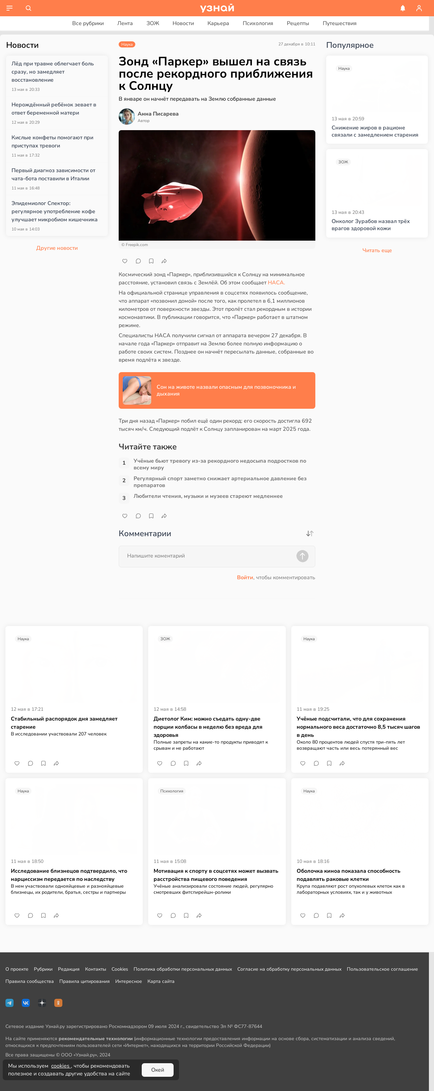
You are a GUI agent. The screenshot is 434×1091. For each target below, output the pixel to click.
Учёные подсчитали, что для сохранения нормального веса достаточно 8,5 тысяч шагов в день (358, 727)
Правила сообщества (29, 981)
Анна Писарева (158, 114)
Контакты (95, 969)
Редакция (69, 969)
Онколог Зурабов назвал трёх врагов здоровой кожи (371, 225)
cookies (61, 1066)
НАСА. (276, 282)
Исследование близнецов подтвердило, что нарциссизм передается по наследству (69, 875)
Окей (157, 1070)
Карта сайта (161, 981)
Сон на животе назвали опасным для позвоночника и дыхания (226, 390)
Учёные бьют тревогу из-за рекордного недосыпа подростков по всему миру (220, 464)
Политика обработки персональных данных (183, 969)
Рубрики (43, 969)
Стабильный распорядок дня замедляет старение (64, 723)
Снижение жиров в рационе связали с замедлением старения (375, 131)
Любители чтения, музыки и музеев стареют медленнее (208, 496)
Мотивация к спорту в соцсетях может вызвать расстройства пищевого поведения (216, 875)
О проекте (16, 969)
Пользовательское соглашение (382, 969)
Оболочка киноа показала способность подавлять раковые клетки (348, 875)
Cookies (120, 969)
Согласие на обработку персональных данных (289, 969)
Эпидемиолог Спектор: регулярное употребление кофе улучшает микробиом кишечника (55, 211)
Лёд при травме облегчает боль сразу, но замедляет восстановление (53, 72)
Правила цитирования (84, 981)
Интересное (128, 981)
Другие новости (57, 248)
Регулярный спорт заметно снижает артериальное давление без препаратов (220, 482)
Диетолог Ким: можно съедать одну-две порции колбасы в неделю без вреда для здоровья (208, 727)
